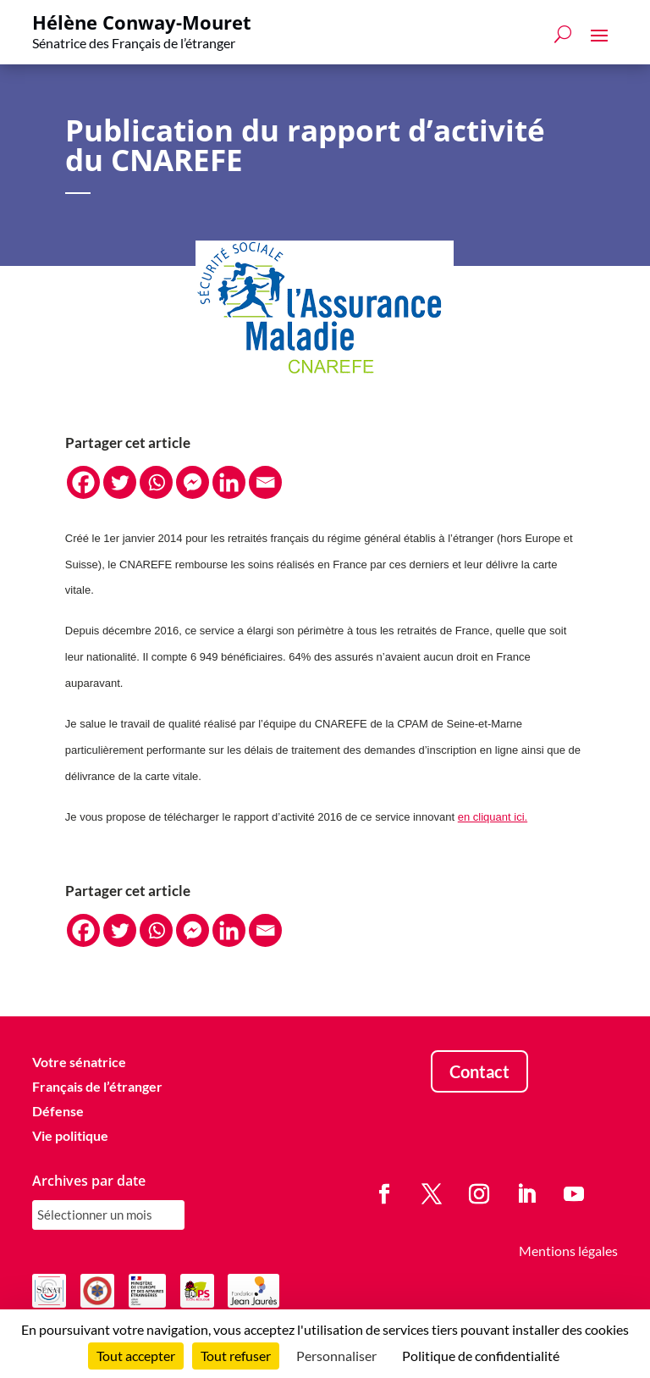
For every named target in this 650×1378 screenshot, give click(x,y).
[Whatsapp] (156, 482)
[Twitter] (119, 482)
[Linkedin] (228, 482)
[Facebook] (83, 482)
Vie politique (70, 1135)
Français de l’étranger (97, 1086)
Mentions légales (568, 1250)
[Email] (265, 482)
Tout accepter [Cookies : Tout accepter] (135, 1356)
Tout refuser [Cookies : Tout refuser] (236, 1356)
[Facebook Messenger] (192, 482)
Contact (479, 1071)
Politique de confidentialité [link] (480, 1356)
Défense (58, 1111)
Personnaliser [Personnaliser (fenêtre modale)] (336, 1356)
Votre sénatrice (79, 1062)
